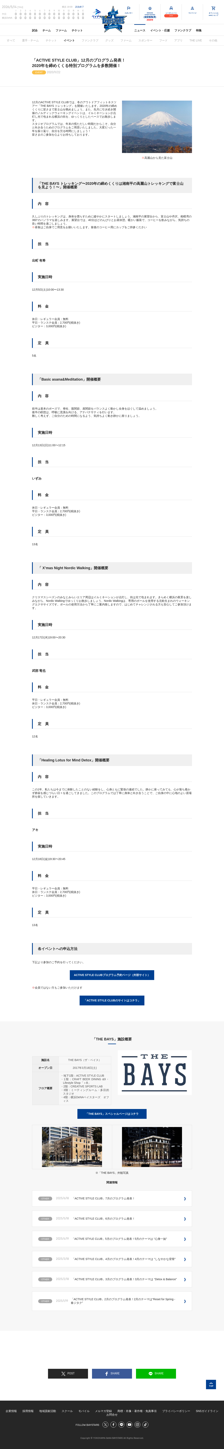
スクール (67, 1411)
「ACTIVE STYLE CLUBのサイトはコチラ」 (112, 1000)
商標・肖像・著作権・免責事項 (137, 1411)
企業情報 (11, 1411)
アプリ (178, 40)
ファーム (61, 30)
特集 (199, 30)
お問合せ (112, 1414)
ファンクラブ (182, 30)
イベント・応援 (160, 30)
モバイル (84, 1411)
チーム (46, 30)
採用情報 (28, 1411)
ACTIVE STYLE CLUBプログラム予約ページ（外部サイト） (112, 975)
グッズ (109, 40)
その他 (213, 40)
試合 (35, 30)
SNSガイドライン (207, 1411)
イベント (69, 40)
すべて (11, 40)
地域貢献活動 (47, 1411)
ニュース (139, 30)
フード (163, 40)
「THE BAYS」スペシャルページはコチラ (112, 1113)
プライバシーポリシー (176, 1411)
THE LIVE (195, 40)
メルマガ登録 (103, 1411)
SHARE (112, 1374)
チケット (77, 30)
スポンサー (145, 40)
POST (68, 1374)
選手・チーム (30, 40)
